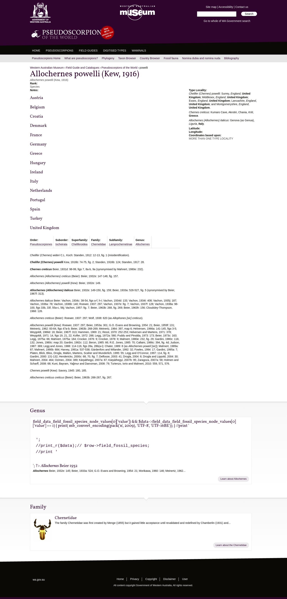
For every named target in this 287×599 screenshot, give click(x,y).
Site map (211, 6)
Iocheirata (61, 244)
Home (36, 50)
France (36, 135)
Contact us (241, 6)
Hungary (38, 163)
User (185, 579)
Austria (36, 98)
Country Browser (150, 58)
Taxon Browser (127, 58)
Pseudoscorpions (59, 50)
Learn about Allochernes (233, 479)
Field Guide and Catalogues (82, 67)
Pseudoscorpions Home (46, 58)
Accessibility (226, 6)
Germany (38, 144)
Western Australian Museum (136, 13)
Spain (35, 209)
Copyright (151, 579)
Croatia (36, 116)
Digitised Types (114, 50)
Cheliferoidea (80, 244)
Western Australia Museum (40, 13)
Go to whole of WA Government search (227, 20)
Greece (36, 153)
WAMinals (139, 50)
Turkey (36, 218)
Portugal (37, 200)
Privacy (134, 579)
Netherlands (41, 191)
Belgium (37, 107)
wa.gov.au (39, 579)
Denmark (38, 126)
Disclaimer (169, 579)
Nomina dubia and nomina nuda (201, 58)
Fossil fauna (171, 58)
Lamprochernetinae (120, 244)
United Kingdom (44, 228)
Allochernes (143, 244)
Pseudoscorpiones (41, 244)
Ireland (36, 172)
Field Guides (88, 50)
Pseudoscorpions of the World (120, 67)
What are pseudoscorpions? (81, 58)
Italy (34, 181)
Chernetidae (98, 244)
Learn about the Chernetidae (231, 545)
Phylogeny (108, 58)
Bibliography (231, 58)
